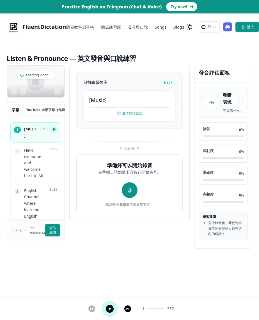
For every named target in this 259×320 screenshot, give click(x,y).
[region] (36, 81)
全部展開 (52, 230)
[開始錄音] (129, 190)
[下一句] (127, 309)
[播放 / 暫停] (110, 309)
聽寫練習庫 (111, 27)
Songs (160, 27)
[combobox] (209, 27)
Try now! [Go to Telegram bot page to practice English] (182, 6)
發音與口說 (138, 27)
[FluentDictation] (36, 27)
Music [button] (98, 100)
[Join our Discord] (227, 26)
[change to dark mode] (189, 27)
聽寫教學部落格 (80, 27)
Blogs (178, 27)
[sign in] (247, 27)
